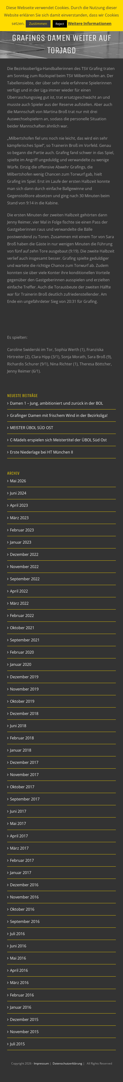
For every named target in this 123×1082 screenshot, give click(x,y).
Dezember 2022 (24, 554)
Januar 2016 (20, 1007)
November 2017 (24, 774)
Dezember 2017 (24, 762)
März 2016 (19, 982)
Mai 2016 (18, 958)
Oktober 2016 (22, 909)
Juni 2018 (18, 725)
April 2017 (19, 836)
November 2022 (24, 566)
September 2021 (25, 640)
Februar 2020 (22, 652)
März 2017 (19, 848)
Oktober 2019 (22, 701)
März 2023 (19, 517)
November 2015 (24, 1031)
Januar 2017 (20, 872)
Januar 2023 (20, 542)
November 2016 (24, 897)
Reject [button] (60, 24)
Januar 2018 (20, 750)
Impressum (42, 1063)
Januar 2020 (20, 664)
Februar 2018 (22, 738)
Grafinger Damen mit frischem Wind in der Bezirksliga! (59, 415)
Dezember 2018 (24, 713)
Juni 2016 (18, 946)
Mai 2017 (18, 823)
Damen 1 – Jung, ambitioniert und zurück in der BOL (56, 403)
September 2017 (25, 799)
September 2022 (25, 578)
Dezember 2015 (24, 1019)
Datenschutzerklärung (68, 1063)
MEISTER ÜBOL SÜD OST (31, 427)
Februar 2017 (22, 860)
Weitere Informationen (90, 23)
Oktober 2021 (22, 627)
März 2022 (19, 603)
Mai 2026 (18, 480)
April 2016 (19, 970)
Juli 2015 (17, 1044)
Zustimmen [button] (38, 23)
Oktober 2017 (22, 786)
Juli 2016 (17, 933)
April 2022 (19, 591)
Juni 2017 (18, 811)
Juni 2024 (18, 493)
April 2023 (19, 505)
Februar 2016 (22, 995)
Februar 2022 (22, 615)
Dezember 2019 (24, 676)
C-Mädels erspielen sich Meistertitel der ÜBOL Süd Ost (58, 440)
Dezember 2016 (24, 884)
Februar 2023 (22, 530)
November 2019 (24, 689)
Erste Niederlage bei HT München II (41, 452)
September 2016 (25, 921)
